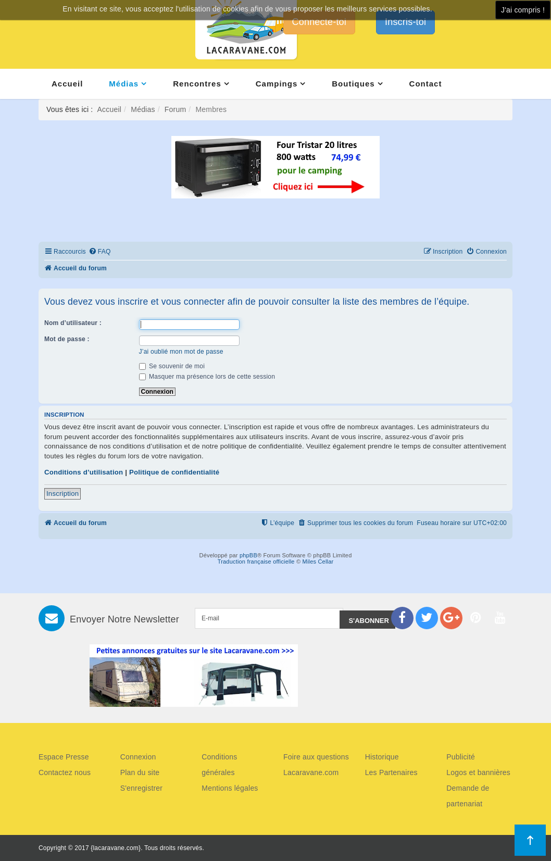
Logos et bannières (478, 772)
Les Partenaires (391, 772)
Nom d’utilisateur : (73, 323)
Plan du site (140, 772)
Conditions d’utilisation (83, 472)
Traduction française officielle (256, 561)
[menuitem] (100, 252)
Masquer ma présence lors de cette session (207, 376)
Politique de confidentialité (174, 472)
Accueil (67, 83)
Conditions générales (219, 765)
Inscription (62, 493)
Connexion (138, 757)
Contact (425, 83)
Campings (277, 83)
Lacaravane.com (311, 772)
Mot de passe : (67, 339)
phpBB (248, 555)
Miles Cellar (318, 561)
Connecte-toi (319, 22)
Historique (382, 757)
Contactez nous (65, 772)
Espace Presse (64, 757)
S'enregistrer (141, 788)
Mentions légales (230, 788)
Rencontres (197, 83)
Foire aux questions (316, 757)
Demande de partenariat (467, 796)
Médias (124, 83)
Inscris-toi (405, 22)
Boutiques (353, 83)
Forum (175, 109)
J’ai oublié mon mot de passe (181, 351)
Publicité (460, 757)
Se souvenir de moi (172, 366)
